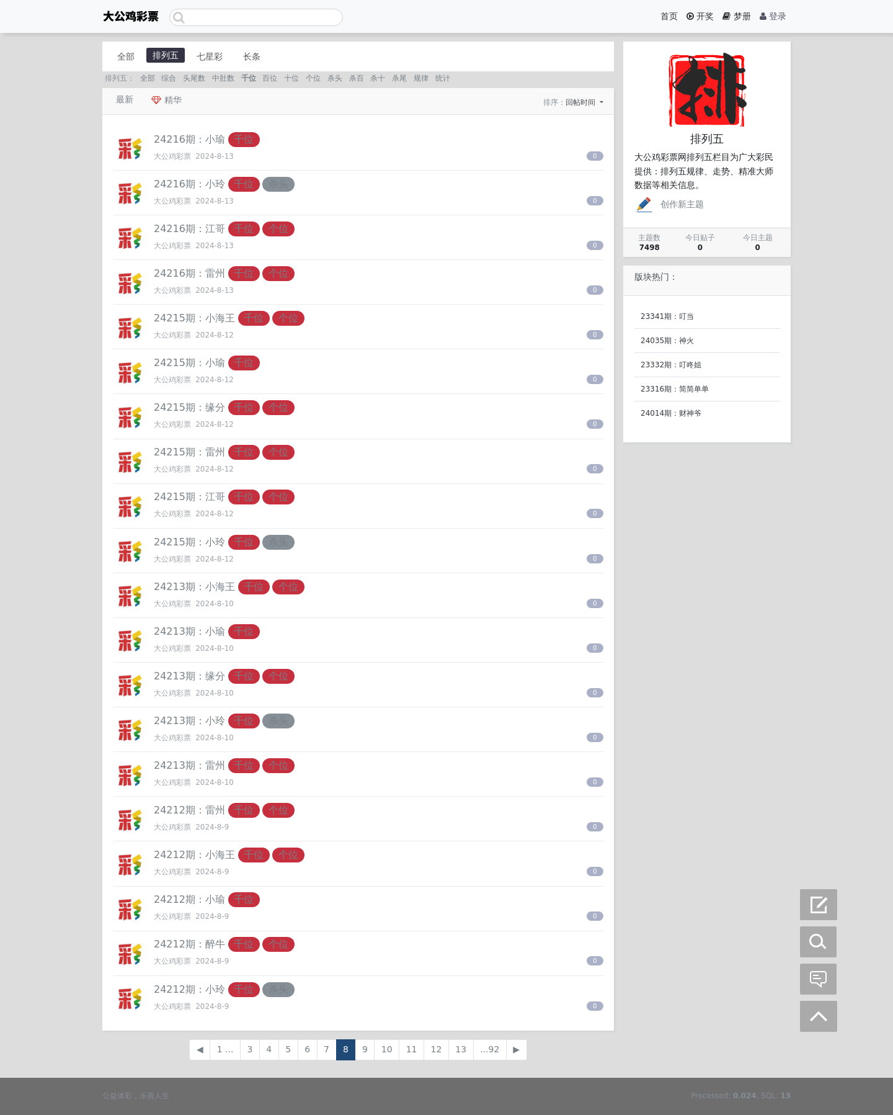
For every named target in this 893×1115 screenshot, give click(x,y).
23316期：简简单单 (675, 389)
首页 (669, 16)
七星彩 (210, 56)
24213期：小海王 (194, 587)
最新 (124, 99)
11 (411, 1049)
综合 (168, 78)
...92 (489, 1049)
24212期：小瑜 (189, 899)
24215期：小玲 (189, 542)
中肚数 (223, 78)
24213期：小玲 (189, 721)
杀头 (334, 78)
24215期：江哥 (189, 497)
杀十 (377, 78)
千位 (248, 78)
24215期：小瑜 (189, 363)
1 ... (225, 1049)
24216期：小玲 (189, 184)
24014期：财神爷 (671, 413)
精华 (166, 100)
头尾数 (194, 78)
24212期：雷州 (189, 810)
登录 (773, 16)
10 (387, 1049)
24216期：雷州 (189, 273)
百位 (269, 78)
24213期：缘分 (189, 676)
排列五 (166, 55)
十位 (291, 78)
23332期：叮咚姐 (671, 364)
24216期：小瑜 (189, 139)
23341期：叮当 (667, 316)
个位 (313, 78)
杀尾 (399, 78)
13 (460, 1049)
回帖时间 (582, 102)
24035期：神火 (667, 340)
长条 (251, 56)
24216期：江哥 (189, 229)
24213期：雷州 (189, 765)
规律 (421, 78)
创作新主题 (669, 204)
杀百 (356, 78)
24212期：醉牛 (189, 944)
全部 (126, 56)
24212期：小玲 (189, 989)
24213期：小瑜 (189, 631)
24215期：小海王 (194, 318)
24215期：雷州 (189, 452)
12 (436, 1049)
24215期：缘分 (189, 407)
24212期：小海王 (194, 855)
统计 (442, 78)
